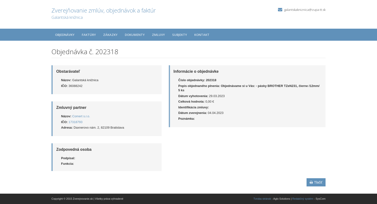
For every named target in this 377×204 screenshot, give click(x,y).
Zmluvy (158, 35)
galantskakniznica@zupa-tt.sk (305, 9)
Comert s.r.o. (81, 116)
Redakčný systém (302, 198)
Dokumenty (135, 35)
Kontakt (201, 35)
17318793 (75, 122)
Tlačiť (316, 182)
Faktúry (89, 35)
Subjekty (179, 35)
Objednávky (65, 35)
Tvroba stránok (262, 198)
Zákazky (110, 35)
